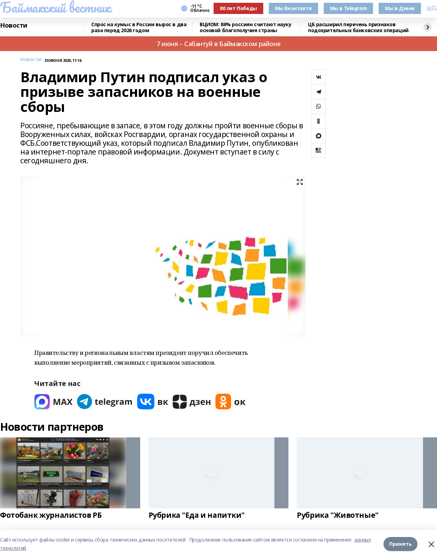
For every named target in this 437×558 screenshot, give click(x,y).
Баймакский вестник (55, 7)
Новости (13, 25)
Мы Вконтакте (293, 8)
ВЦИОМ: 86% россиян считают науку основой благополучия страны (246, 27)
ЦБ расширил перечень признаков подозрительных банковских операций (358, 27)
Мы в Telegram (348, 8)
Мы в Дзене (400, 8)
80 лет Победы (238, 8)
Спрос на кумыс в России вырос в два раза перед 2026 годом (138, 27)
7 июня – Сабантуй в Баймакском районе (218, 44)
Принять (400, 544)
